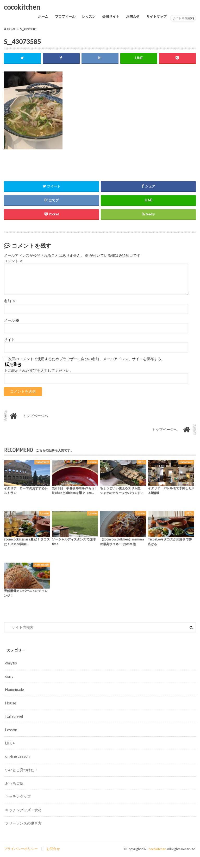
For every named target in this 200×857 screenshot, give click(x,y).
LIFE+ (10, 743)
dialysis (11, 663)
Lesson (11, 730)
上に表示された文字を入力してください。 (38, 370)
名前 (10, 301)
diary (9, 676)
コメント (13, 261)
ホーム (43, 16)
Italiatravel (14, 716)
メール (11, 320)
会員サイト (110, 16)
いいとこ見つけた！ (21, 770)
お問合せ (133, 16)
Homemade (14, 689)
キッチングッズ (18, 796)
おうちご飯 (14, 783)
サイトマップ (156, 16)
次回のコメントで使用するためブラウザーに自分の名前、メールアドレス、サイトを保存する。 (86, 359)
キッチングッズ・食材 (23, 810)
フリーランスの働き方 (23, 823)
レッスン (89, 16)
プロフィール (65, 16)
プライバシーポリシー (21, 849)
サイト (9, 340)
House (10, 703)
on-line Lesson (17, 756)
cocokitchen (22, 7)
